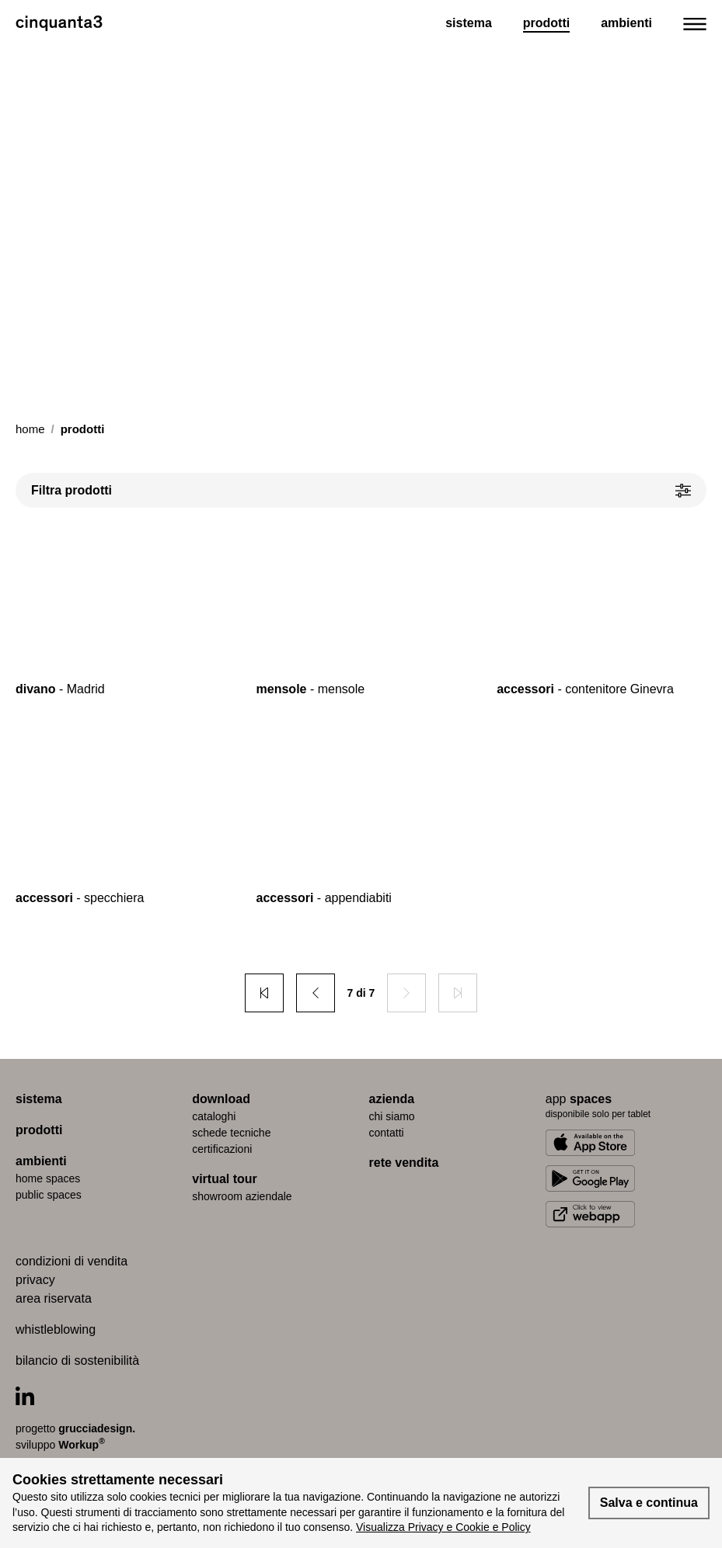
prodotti (39, 1130)
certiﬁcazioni (222, 1149)
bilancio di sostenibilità (77, 1360)
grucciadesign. (96, 1428)
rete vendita (404, 1162)
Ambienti (626, 23)
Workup (81, 1444)
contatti (386, 1132)
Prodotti (546, 23)
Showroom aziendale (241, 1196)
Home (30, 429)
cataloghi (213, 1116)
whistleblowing (56, 1329)
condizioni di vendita (71, 1261)
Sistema (468, 23)
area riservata (54, 1298)
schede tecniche (231, 1132)
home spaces (48, 1178)
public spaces (49, 1195)
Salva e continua (649, 1502)
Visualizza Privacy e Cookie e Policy (443, 1527)
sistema (39, 1098)
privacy (35, 1279)
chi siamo (392, 1116)
